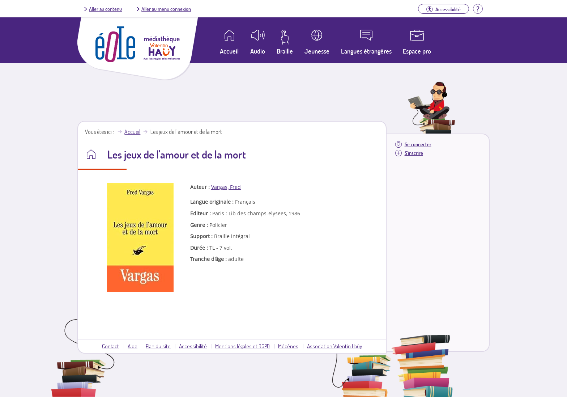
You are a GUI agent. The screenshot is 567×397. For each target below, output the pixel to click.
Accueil (132, 131)
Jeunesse (316, 51)
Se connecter (418, 144)
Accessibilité (193, 346)
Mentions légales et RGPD (242, 346)
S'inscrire (414, 153)
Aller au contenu (105, 8)
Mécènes (288, 346)
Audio (257, 51)
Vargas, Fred (226, 186)
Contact (110, 346)
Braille (285, 51)
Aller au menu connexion (166, 8)
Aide (132, 346)
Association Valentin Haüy (334, 346)
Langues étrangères (366, 51)
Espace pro (417, 51)
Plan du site (158, 346)
